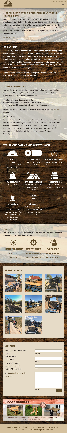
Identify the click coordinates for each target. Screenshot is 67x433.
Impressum (62, 1)
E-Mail (36, 368)
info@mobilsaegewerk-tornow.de (41, 430)
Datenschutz (54, 1)
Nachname (38, 361)
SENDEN (59, 391)
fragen (56, 109)
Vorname (37, 353)
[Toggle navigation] (63, 4)
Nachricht (37, 389)
